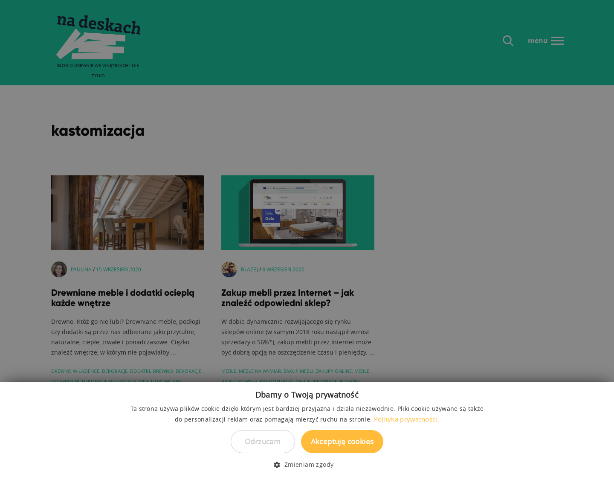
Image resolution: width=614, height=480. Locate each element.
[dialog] (307, 240)
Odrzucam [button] (263, 441)
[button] (306, 465)
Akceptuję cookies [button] (342, 441)
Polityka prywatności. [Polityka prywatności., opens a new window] (406, 419)
